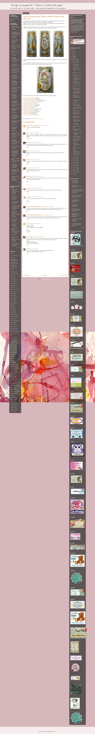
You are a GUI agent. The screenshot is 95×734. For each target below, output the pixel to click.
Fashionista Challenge (27, 109)
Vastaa (27, 138)
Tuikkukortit (12, 387)
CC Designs (12, 271)
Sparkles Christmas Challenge (16, 109)
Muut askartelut (13, 337)
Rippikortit (12, 356)
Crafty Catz (14, 164)
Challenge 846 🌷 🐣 (15, 160)
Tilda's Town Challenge (27, 102)
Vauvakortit (12, 397)
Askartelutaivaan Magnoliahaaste (13, 263)
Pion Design (12, 350)
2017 (73, 51)
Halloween (12, 293)
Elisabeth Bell (13, 283)
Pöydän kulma (75, 185)
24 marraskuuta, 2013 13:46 (35, 132)
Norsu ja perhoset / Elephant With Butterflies (76, 140)
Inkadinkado (12, 303)
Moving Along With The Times (15, 88)
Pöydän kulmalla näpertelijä (32, 125)
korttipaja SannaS (75, 199)
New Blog (13, 224)
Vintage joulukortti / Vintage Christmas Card (76, 113)
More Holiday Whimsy (16, 65)
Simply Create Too (13, 368)
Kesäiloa (13, 220)
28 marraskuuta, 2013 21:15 (37, 196)
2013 (73, 58)
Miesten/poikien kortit (14, 334)
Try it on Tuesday (15, 146)
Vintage (11, 401)
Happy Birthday (74, 205)
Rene (27, 150)
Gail (27, 167)
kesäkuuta (75, 163)
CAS (11, 270)
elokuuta (74, 160)
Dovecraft (12, 281)
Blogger (54, 731)
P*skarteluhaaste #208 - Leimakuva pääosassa (77, 133)
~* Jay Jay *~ (29, 196)
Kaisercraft (12, 312)
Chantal (28, 132)
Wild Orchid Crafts (15, 243)
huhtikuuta (75, 167)
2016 (73, 53)
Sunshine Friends (15, 202)
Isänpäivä (12, 306)
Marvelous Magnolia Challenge (29, 99)
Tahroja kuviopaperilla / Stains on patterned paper (36, 5)
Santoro (11, 360)
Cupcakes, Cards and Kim (77, 195)
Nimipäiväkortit (13, 339)
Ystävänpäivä (13, 409)
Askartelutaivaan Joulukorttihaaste (13, 260)
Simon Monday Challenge (76, 186)
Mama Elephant (13, 328)
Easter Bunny (74, 220)
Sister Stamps (13, 370)
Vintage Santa (75, 62)
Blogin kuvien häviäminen (76, 224)
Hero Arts (12, 295)
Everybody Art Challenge (28, 106)
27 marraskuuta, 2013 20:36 (37, 176)
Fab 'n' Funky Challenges (14, 95)
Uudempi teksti (26, 275)
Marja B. (73, 17)
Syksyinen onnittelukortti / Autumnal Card (76, 151)
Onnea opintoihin (13, 340)
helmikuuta (75, 170)
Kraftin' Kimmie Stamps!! (15, 190)
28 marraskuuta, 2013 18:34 (37, 188)
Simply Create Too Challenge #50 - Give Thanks (77, 130)
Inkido (11, 304)
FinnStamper (14, 219)
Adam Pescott (13, 255)
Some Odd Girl (13, 372)
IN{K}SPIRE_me (15, 75)
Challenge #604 (14, 117)
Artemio (11, 257)
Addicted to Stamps (27, 113)
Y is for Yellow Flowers (16, 47)
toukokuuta (75, 165)
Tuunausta (41, 118)
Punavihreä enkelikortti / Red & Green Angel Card (77, 108)
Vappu (11, 395)
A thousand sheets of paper (77, 189)
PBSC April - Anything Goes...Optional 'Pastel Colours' (16, 35)
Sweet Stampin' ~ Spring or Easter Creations (15, 154)
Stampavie (12, 373)
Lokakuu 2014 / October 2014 (76, 124)
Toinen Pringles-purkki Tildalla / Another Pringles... (77, 78)
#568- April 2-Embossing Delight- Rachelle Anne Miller (15, 70)
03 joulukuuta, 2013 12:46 (36, 223)
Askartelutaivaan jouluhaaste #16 (76, 65)
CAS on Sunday (15, 39)
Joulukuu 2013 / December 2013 (76, 68)
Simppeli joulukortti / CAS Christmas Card (77, 137)
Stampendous (13, 378)
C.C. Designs (14, 223)
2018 (73, 49)
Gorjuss (11, 291)
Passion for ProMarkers (14, 140)
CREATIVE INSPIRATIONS (15, 82)
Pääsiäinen (12, 352)
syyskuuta (75, 158)
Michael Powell (13, 332)
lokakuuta (75, 157)
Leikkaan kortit (75, 180)
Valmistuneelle (13, 393)
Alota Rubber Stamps (14, 212)
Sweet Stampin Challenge (28, 114)
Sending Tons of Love (76, 215)
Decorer (11, 275)
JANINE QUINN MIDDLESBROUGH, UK (34, 206)
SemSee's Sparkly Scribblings (75, 214)
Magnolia (37, 118)
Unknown (28, 223)
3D (10, 253)
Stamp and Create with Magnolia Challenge (31, 100)
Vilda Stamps (12, 399)
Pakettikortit (12, 344)
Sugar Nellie (12, 380)
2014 (73, 56)
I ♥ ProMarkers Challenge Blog (15, 116)
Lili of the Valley (13, 320)
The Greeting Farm (14, 385)
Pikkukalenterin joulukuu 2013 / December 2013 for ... (77, 97)
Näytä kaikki (18, 182)
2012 (73, 174)
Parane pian (12, 346)
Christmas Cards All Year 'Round (16, 121)
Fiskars (11, 287)
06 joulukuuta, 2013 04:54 (38, 236)
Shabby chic (12, 366)
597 (12, 129)
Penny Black (12, 348)
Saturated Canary (13, 364)
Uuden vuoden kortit (14, 391)
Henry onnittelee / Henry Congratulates (77, 105)
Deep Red (12, 277)
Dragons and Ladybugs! (76, 210)
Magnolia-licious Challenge (28, 108)
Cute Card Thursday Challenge (29, 101)
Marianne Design (13, 330)
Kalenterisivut (13, 314)
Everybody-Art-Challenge (15, 128)
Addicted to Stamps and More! (16, 134)
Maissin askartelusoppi (76, 223)
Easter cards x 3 (15, 244)
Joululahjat (32, 118)
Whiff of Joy (12, 403)
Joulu (11, 308)
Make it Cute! (14, 147)
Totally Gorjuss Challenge (28, 111)
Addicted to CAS (15, 26)
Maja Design (12, 324)
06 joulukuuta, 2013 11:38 (33, 248)
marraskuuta (75, 61)
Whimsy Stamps (13, 405)
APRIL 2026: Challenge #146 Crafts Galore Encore (16, 104)
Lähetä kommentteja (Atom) (46, 279)
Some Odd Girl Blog (16, 205)
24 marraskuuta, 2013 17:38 (37, 142)
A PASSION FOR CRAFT (77, 219)
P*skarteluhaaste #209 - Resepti (77, 101)
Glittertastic (28, 176)
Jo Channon (28, 142)
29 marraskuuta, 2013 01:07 (48, 214)
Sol (27, 248)
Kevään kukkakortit (75, 181)
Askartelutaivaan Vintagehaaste (13, 266)
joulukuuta (75, 59)
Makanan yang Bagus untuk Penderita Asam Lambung (16, 214)
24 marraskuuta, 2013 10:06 (43, 125)
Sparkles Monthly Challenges (15, 170)
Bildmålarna (12, 268)
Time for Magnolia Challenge (28, 98)
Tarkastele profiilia (73, 32)
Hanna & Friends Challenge (28, 105)
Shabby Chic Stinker (76, 110)
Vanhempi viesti (63, 275)
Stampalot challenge (14, 58)
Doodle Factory (13, 279)
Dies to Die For (15, 201)
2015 (73, 54)
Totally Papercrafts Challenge (28, 103)
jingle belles (14, 64)
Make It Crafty (13, 326)
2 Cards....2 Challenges (76, 196)
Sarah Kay (12, 362)
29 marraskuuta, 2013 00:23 (48, 206)
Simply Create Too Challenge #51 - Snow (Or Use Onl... (77, 82)
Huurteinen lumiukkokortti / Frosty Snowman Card (76, 144)
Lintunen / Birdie (76, 102)
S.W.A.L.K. (12, 358)
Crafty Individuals (13, 273)
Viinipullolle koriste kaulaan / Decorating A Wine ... (77, 121)
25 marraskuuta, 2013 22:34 (35, 159)
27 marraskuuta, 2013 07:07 (33, 167)
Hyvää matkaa (13, 297)
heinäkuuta (75, 162)
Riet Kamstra (29, 188)
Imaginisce (12, 301)
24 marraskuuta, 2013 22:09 (34, 150)
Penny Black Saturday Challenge (16, 33)
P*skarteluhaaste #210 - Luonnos (77, 76)
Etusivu (45, 275)
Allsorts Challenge (26, 112)
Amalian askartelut (26, 107)
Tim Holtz (14, 195)
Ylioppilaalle (12, 407)
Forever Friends (13, 289)
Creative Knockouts (16, 68)
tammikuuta (75, 172)
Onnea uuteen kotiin (14, 342)
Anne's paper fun (75, 204)
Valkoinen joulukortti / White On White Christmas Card (77, 89)
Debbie (27, 159)
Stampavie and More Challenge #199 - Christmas (76, 92)
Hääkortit (12, 299)
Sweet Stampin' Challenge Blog (15, 151)
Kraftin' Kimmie (13, 316)
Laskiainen (12, 318)
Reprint (11, 354)
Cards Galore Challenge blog (15, 101)
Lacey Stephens (29, 236)
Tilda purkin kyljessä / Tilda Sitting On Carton (77, 117)
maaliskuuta (75, 168)
